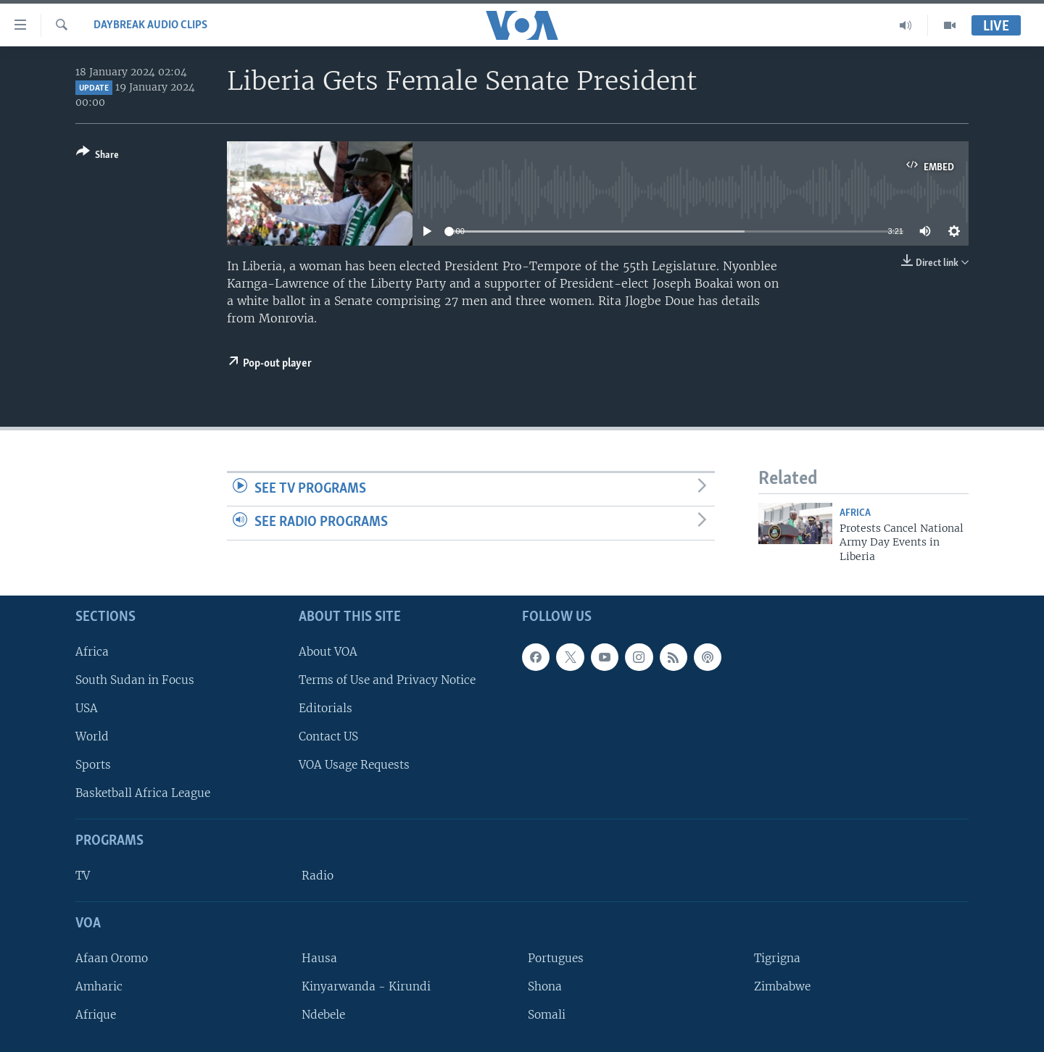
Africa (855, 513)
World (92, 736)
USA (86, 708)
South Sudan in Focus (134, 680)
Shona (545, 986)
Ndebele (323, 1015)
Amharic (99, 986)
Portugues (556, 958)
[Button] (97, 156)
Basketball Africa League (142, 793)
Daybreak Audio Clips (150, 25)
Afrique (95, 1015)
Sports (93, 765)
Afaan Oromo (111, 958)
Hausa (319, 958)
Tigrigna (777, 958)
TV (82, 875)
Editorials (325, 708)
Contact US (328, 736)
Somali (547, 1015)
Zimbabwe (782, 986)
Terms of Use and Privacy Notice (387, 680)
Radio (318, 875)
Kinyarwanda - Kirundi (366, 986)
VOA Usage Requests (354, 765)
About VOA (328, 652)
